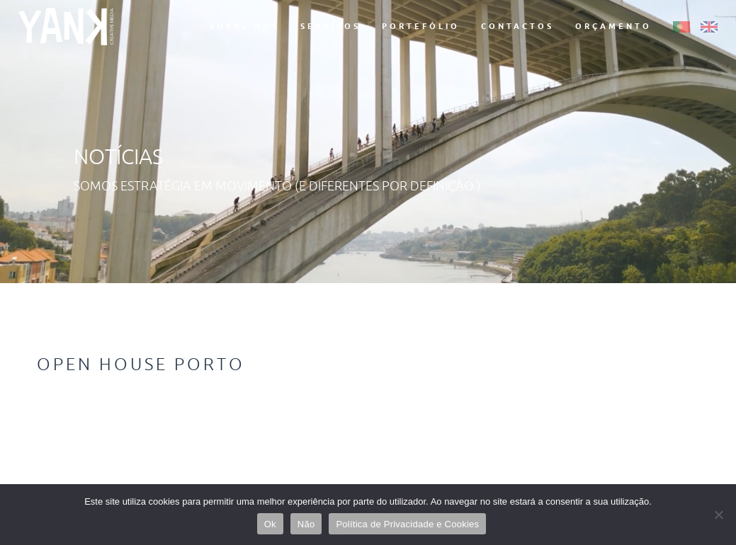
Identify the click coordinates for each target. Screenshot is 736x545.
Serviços (330, 26)
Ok (270, 524)
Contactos (517, 26)
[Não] (718, 514)
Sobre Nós (244, 26)
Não (306, 524)
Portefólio (421, 26)
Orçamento (613, 26)
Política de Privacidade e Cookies (407, 524)
